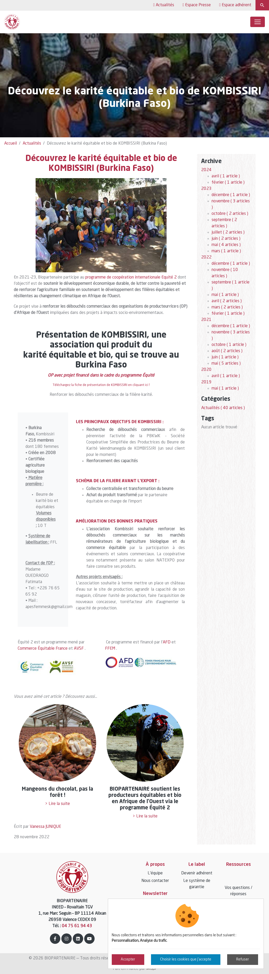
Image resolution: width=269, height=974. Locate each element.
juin (226, 239)
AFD (166, 642)
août (227, 351)
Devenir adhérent (196, 873)
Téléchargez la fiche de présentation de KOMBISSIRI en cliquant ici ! (101, 385)
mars (226, 251)
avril (226, 176)
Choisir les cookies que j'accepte (185, 959)
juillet (228, 232)
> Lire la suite (57, 804)
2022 (206, 257)
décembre (231, 195)
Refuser (242, 959)
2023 (206, 189)
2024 (206, 170)
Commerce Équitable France (43, 649)
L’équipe (155, 873)
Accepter (128, 959)
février (228, 182)
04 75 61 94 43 (77, 926)
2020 (206, 370)
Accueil (10, 143)
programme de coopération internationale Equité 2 (131, 277)
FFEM (110, 649)
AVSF (79, 649)
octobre (230, 214)
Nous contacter (155, 881)
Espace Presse (196, 5)
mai (226, 245)
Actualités (163, 5)
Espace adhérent (235, 5)
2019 (206, 382)
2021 (206, 320)
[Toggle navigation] (257, 22)
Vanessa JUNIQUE (45, 827)
